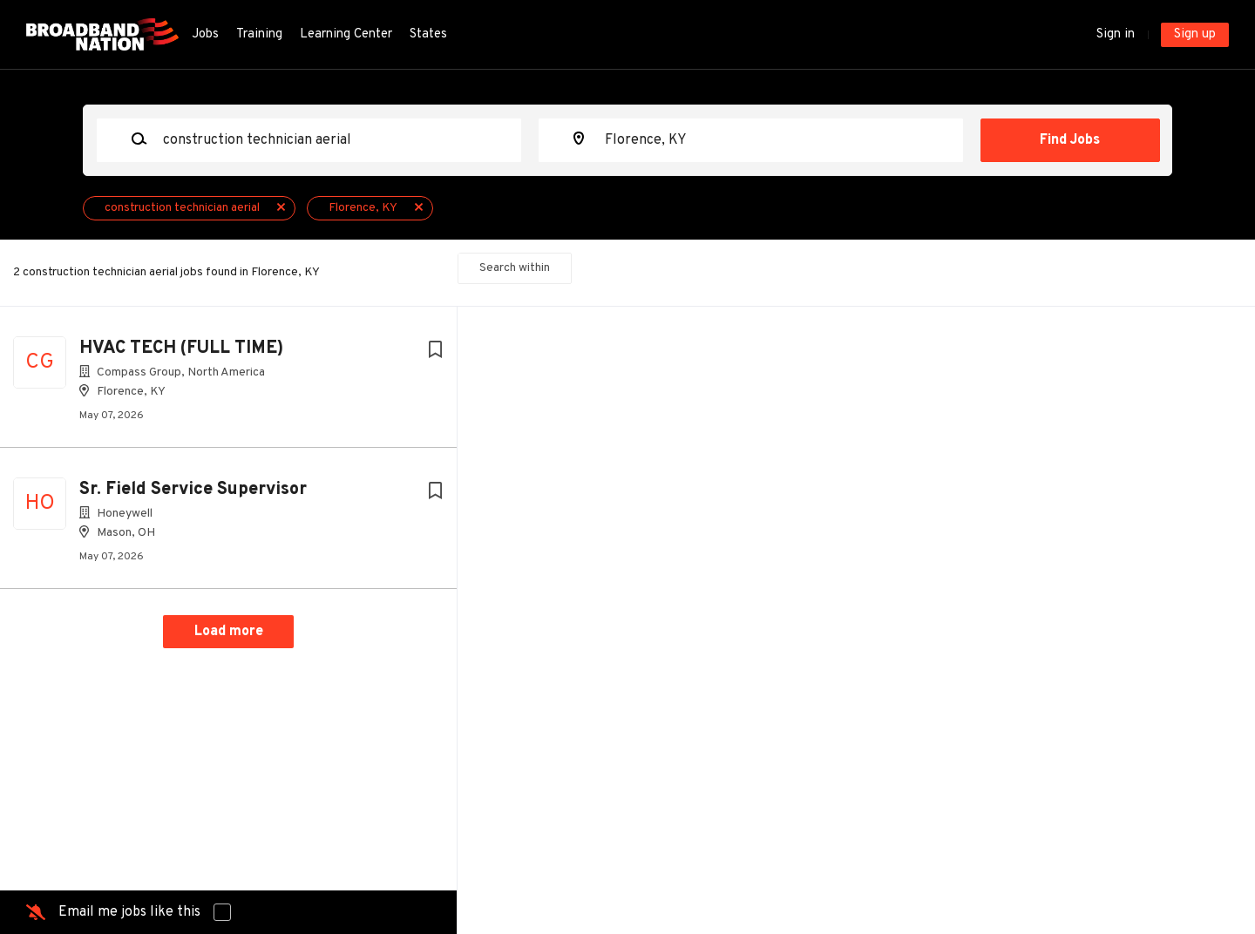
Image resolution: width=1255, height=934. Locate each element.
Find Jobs (1070, 140)
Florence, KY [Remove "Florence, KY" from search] (363, 207)
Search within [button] (514, 268)
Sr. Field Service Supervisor (193, 489)
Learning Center (346, 34)
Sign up (1195, 34)
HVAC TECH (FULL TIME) (181, 348)
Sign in (1115, 34)
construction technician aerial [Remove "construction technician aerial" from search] (182, 207)
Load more (228, 631)
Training (259, 34)
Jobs (205, 34)
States (428, 34)
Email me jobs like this (129, 912)
